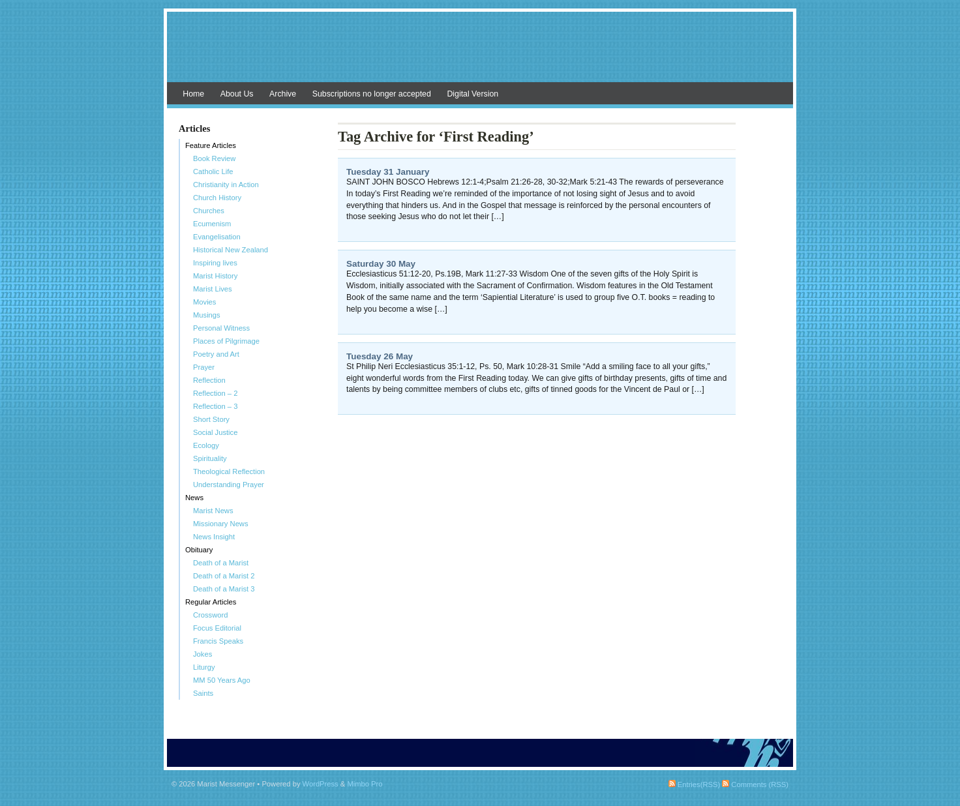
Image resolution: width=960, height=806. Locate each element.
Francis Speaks (218, 641)
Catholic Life (213, 171)
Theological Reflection (229, 471)
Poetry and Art (216, 354)
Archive (282, 93)
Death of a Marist (220, 563)
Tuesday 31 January (387, 172)
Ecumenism (212, 224)
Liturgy (204, 667)
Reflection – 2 (215, 393)
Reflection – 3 (215, 406)
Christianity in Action (226, 184)
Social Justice (215, 432)
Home (193, 93)
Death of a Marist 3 (224, 589)
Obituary (199, 550)
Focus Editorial (217, 628)
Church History (217, 198)
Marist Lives (212, 289)
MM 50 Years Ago (221, 680)
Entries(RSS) (694, 784)
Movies (204, 302)
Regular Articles (210, 602)
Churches (208, 211)
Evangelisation (217, 237)
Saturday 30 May (380, 264)
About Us (237, 93)
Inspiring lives (215, 263)
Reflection (209, 380)
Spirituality (210, 458)
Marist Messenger (480, 53)
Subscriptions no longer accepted (371, 93)
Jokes (202, 654)
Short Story (211, 419)
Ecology (206, 445)
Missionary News (220, 524)
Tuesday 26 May (379, 356)
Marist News (213, 511)
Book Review (214, 158)
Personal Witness (221, 328)
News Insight (214, 537)
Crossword (210, 615)
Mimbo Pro (364, 784)
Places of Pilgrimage (226, 341)
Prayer (204, 367)
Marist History (215, 276)
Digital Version (472, 93)
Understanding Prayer (228, 484)
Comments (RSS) (755, 784)
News (194, 497)
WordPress (320, 784)
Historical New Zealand (230, 250)
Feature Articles (210, 145)
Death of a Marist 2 (224, 576)
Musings (206, 315)
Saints (203, 693)
